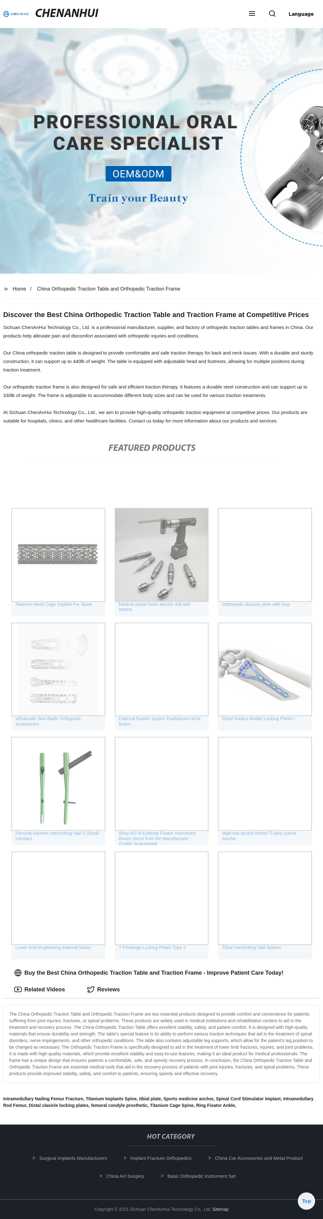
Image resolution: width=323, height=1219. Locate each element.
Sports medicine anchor (188, 1098)
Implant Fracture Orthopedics (166, 1158)
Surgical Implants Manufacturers (78, 1158)
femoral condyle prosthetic (119, 1105)
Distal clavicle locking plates (59, 1105)
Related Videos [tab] (39, 989)
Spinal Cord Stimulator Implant (248, 1098)
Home (19, 289)
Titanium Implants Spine (111, 1098)
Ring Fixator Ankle (215, 1105)
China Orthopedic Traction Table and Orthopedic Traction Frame (108, 289)
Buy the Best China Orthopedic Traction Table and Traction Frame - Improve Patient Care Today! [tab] (149, 973)
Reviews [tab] (103, 989)
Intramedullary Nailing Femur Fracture (43, 1098)
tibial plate (150, 1098)
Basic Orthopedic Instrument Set (206, 1175)
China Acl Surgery (130, 1175)
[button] (252, 14)
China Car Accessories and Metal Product (264, 1158)
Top (306, 1202)
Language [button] (301, 14)
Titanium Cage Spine (172, 1105)
